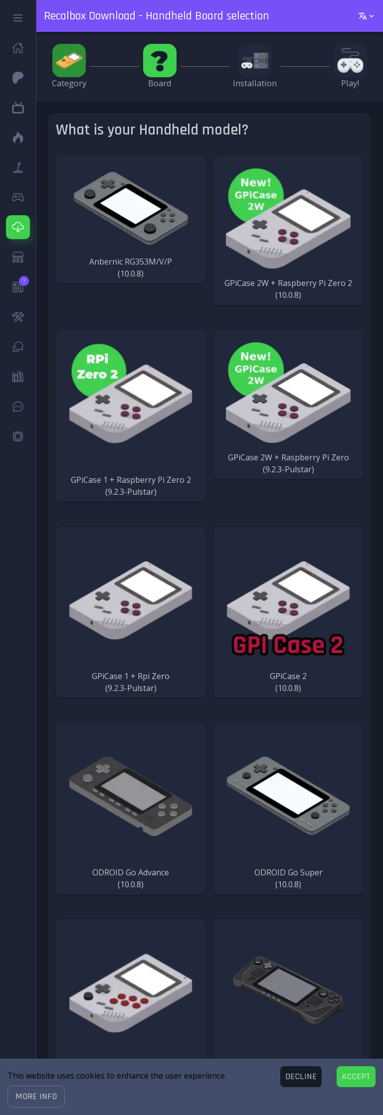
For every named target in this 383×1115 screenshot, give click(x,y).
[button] (36, 1097)
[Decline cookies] (301, 1076)
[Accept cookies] (356, 1076)
